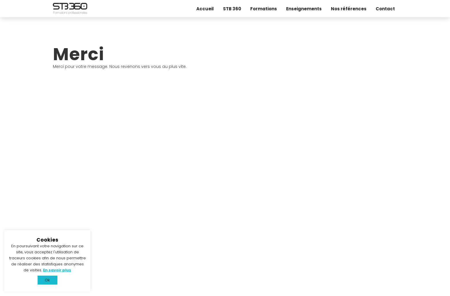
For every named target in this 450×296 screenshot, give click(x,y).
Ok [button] (47, 280)
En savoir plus (57, 270)
